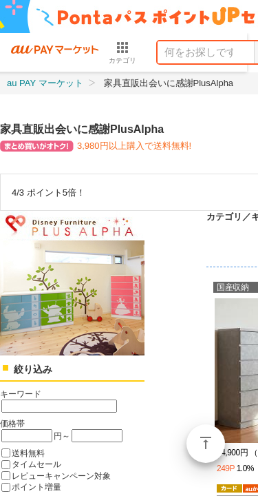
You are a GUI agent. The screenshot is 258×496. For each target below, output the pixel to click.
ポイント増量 (36, 486)
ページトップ (205, 443)
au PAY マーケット (45, 83)
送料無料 (28, 452)
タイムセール (36, 463)
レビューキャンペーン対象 (61, 475)
